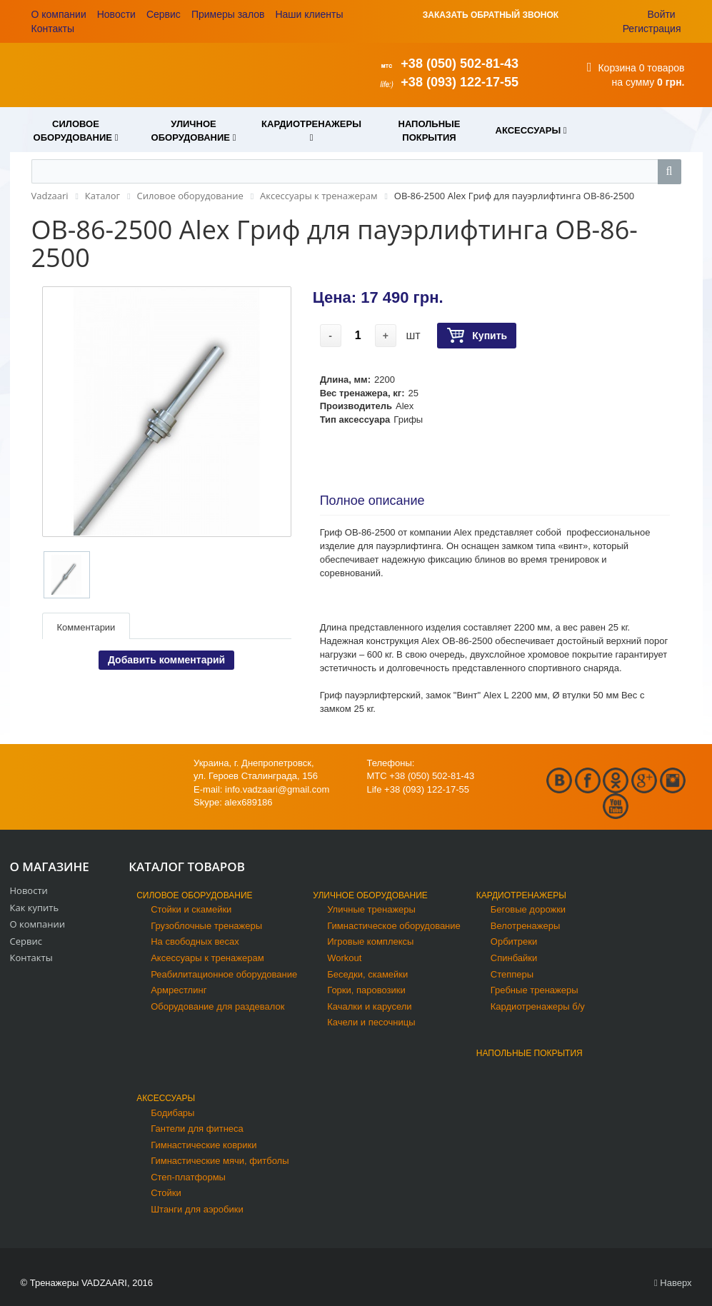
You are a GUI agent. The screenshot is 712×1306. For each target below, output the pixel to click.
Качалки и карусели (369, 1006)
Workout (344, 958)
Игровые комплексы (370, 941)
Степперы (512, 974)
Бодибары (172, 1112)
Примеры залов (228, 14)
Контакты (52, 28)
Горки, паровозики (366, 990)
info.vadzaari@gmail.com (277, 789)
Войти (662, 14)
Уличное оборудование (370, 895)
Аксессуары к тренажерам (207, 958)
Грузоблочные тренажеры (206, 925)
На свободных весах (195, 941)
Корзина (617, 68)
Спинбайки (514, 958)
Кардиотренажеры (521, 895)
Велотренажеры (525, 925)
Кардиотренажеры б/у (538, 1006)
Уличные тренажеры (371, 909)
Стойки (166, 1192)
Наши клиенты (309, 14)
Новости (116, 14)
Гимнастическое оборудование (394, 925)
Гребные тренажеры (534, 990)
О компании (58, 14)
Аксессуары (165, 1098)
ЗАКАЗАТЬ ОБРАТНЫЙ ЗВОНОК (490, 15)
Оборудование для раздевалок (217, 1006)
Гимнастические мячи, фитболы (220, 1160)
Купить (476, 336)
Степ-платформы (188, 1177)
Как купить (34, 907)
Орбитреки (514, 941)
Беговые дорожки (528, 909)
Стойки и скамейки (191, 909)
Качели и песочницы (371, 1022)
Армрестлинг (178, 990)
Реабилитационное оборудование (224, 974)
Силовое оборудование (194, 895)
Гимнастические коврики (203, 1145)
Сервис (163, 14)
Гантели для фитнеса (197, 1128)
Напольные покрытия (529, 1053)
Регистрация (652, 28)
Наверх (673, 1282)
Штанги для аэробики (197, 1209)
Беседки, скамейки (367, 974)
